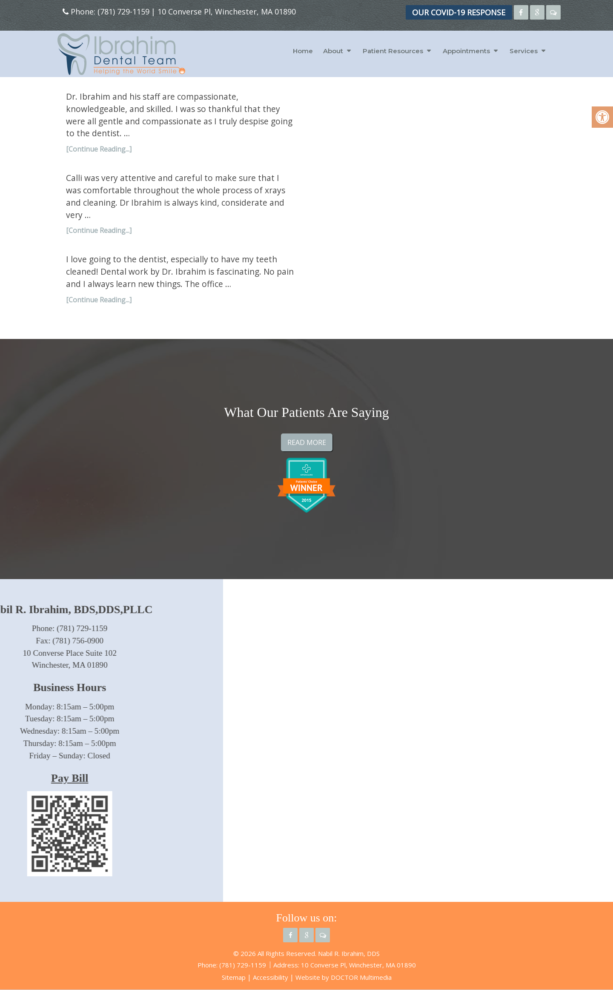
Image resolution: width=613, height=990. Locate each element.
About (333, 51)
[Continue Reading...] (99, 149)
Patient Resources (393, 51)
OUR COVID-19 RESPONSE (458, 12)
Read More (306, 442)
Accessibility (270, 977)
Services (524, 51)
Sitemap (234, 977)
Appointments (466, 51)
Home (303, 51)
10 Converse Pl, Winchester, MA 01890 (227, 11)
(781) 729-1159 (123, 11)
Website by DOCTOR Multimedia (343, 977)
